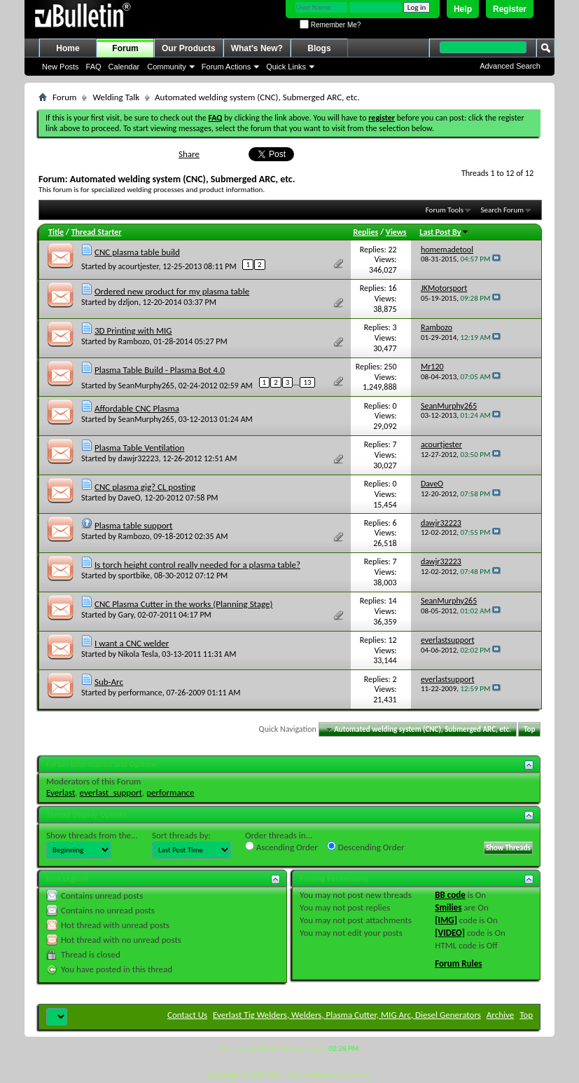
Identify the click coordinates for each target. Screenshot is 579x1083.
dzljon (128, 302)
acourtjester (138, 266)
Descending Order (366, 846)
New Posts (60, 66)
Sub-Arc (109, 681)
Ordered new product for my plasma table (172, 291)
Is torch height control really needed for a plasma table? (197, 564)
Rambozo (134, 341)
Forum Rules (458, 963)
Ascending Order (281, 846)
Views (396, 232)
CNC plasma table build (137, 252)
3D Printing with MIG (133, 330)
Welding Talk (115, 97)
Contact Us (187, 1014)
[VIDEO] (450, 932)
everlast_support (111, 792)
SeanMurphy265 (146, 385)
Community (166, 66)
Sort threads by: (181, 835)
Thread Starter (96, 232)
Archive (500, 1014)
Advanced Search (510, 66)
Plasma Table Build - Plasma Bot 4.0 (160, 370)
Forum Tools (444, 209)
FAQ (94, 66)
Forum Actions (226, 66)
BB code (450, 895)
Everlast (60, 792)
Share (189, 154)
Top (529, 729)
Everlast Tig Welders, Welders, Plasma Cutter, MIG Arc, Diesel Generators (347, 1014)
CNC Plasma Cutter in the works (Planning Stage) (184, 604)
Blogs (318, 48)
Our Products (189, 48)
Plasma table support (134, 525)
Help (463, 9)
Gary (126, 615)
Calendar (124, 66)
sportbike (134, 575)
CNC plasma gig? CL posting (145, 487)
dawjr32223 (138, 458)
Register (509, 9)
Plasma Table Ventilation (140, 447)
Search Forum (502, 209)
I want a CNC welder (132, 643)
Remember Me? (330, 25)
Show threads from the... (92, 835)
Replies (365, 232)
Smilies (448, 907)
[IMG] (446, 920)
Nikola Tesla (138, 654)
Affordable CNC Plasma (137, 408)
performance (140, 692)
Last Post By (444, 232)
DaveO (129, 498)
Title (56, 232)
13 (307, 382)
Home (67, 48)
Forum (125, 48)
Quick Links (286, 66)
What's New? (257, 48)
